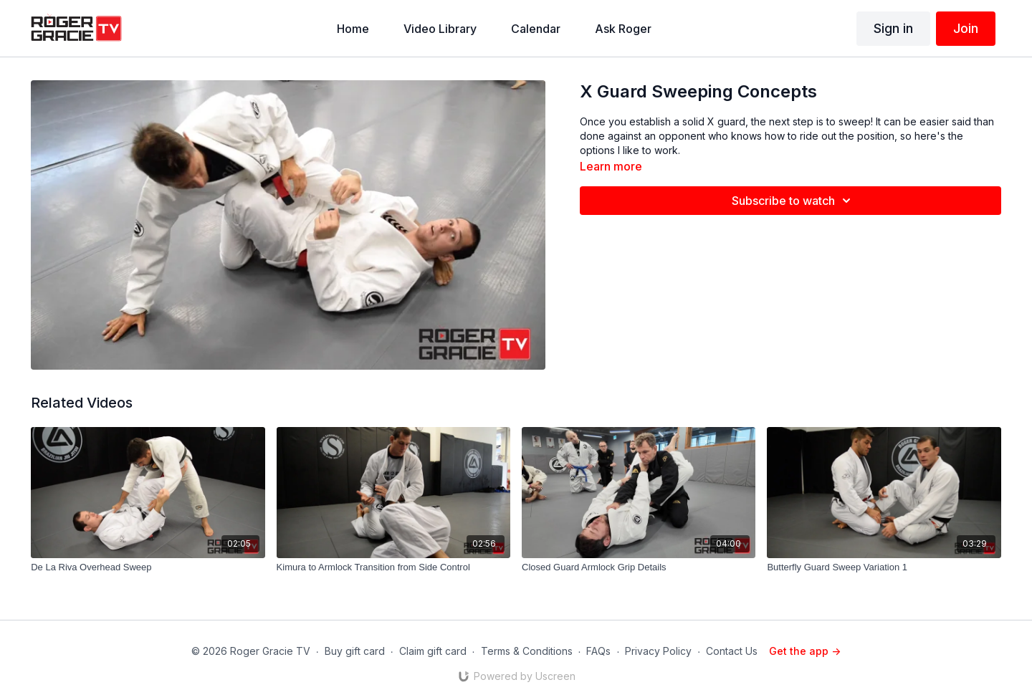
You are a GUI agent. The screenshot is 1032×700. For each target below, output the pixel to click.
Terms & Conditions (527, 651)
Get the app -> (805, 651)
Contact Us (732, 651)
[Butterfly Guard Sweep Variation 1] (883, 567)
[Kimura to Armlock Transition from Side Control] (393, 567)
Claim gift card (433, 651)
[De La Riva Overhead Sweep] (147, 567)
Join (965, 28)
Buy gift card (355, 651)
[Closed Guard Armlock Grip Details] (638, 567)
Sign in (893, 28)
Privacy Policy (658, 651)
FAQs (598, 651)
